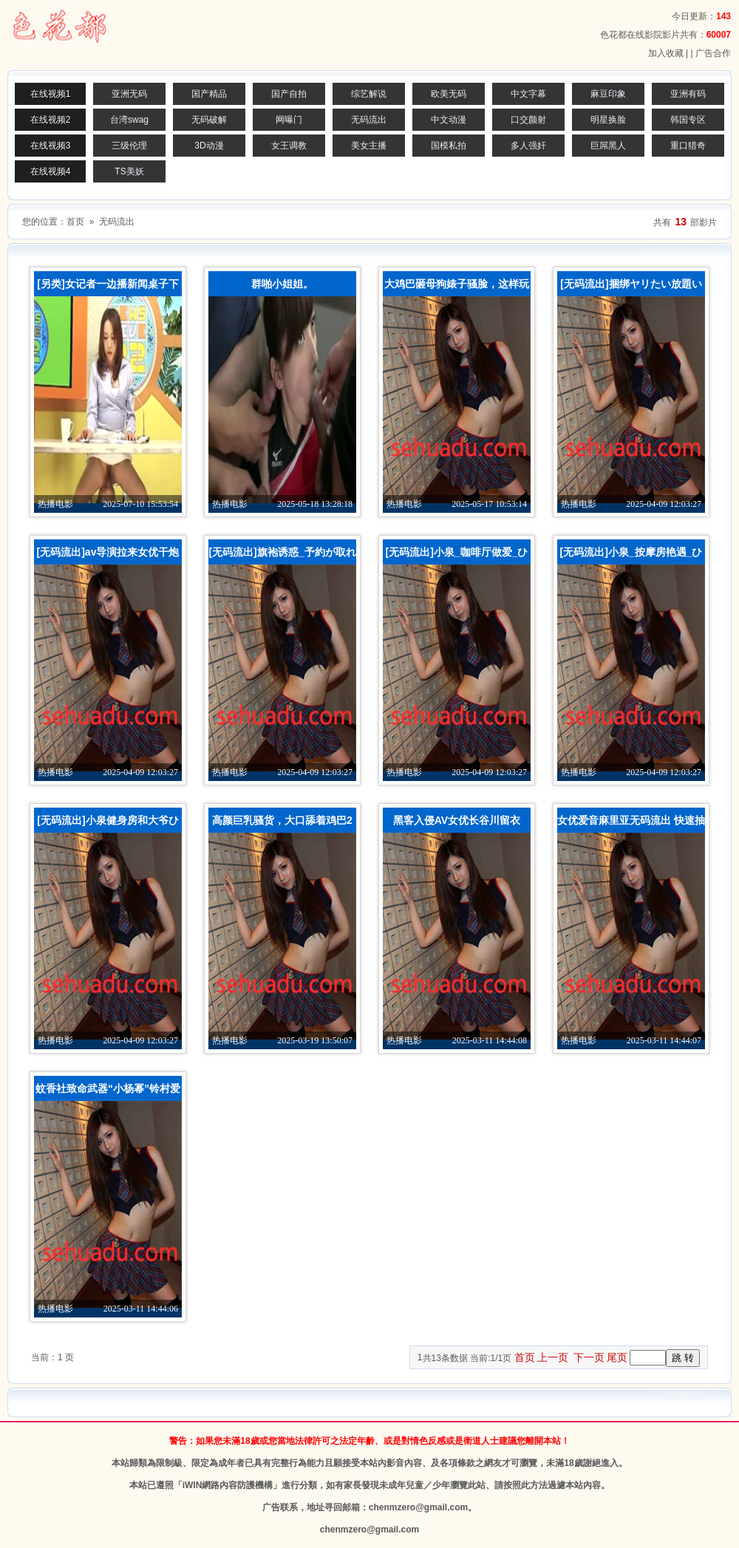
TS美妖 (129, 171)
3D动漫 (208, 145)
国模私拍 (448, 145)
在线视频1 (50, 94)
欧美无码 (448, 94)
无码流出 (368, 120)
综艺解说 (368, 94)
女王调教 (289, 145)
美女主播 (368, 145)
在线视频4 (50, 171)
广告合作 (713, 53)
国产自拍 (289, 94)
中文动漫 (448, 120)
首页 (75, 221)
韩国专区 (688, 120)
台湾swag (129, 120)
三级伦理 (129, 145)
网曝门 (289, 120)
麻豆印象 (608, 94)
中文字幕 (528, 94)
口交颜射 (528, 120)
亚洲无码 (129, 94)
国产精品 (209, 94)
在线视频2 (50, 120)
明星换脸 (608, 120)
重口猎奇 (688, 145)
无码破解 (209, 120)
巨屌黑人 (608, 145)
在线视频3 (50, 145)
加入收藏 (666, 53)
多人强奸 (528, 145)
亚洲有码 (688, 94)
